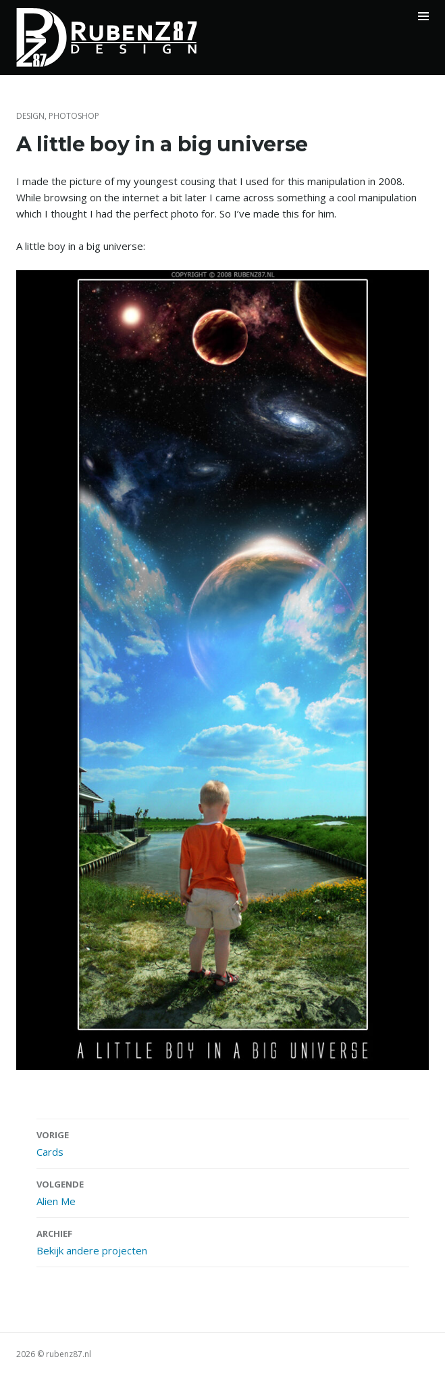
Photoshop (74, 116)
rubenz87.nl (68, 1354)
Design (30, 116)
